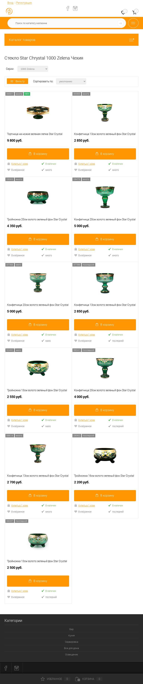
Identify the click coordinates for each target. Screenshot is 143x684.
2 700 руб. (38, 483)
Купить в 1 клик (17, 163)
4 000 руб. (105, 398)
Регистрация (24, 2)
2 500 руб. (38, 569)
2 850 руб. (105, 141)
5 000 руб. (105, 227)
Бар (71, 629)
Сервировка (71, 641)
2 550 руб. (38, 398)
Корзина (88, 678)
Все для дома (71, 648)
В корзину (38, 154)
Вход (10, 2)
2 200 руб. (105, 483)
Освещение (71, 654)
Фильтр (17, 81)
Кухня (71, 635)
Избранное (55, 678)
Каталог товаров (71, 40)
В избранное (15, 170)
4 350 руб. (38, 227)
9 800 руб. (38, 141)
